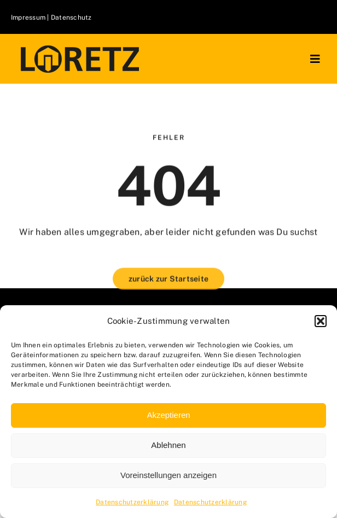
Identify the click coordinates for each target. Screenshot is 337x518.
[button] (320, 321)
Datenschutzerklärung (132, 502)
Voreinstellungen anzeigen (168, 475)
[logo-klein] (79, 49)
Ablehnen (168, 445)
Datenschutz (71, 17)
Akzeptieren (168, 415)
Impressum (29, 17)
